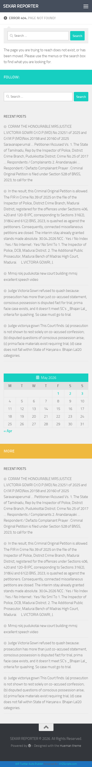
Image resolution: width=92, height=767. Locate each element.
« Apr (8, 431)
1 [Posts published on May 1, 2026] (58, 393)
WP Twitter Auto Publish (29, 764)
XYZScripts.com (68, 764)
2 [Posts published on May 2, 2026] (70, 393)
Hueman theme (70, 746)
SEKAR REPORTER (20, 6)
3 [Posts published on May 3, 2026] (82, 393)
